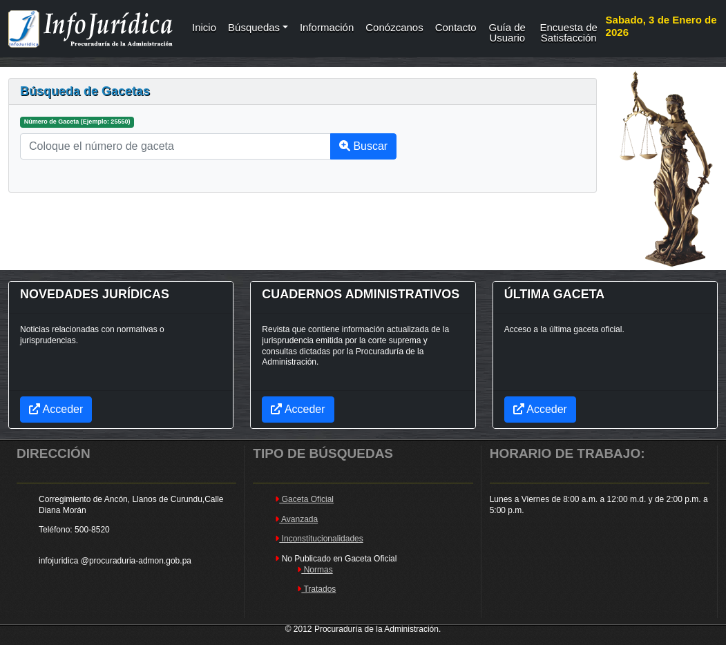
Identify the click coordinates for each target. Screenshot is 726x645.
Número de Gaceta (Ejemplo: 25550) (77, 121)
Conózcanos (394, 27)
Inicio (204, 27)
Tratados (316, 589)
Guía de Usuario (507, 31)
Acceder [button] (56, 409)
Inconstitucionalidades (319, 538)
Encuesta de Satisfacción (569, 31)
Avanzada (296, 519)
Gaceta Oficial (304, 499)
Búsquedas (254, 27)
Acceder (540, 409)
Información (327, 27)
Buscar (363, 146)
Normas (314, 570)
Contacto (456, 27)
